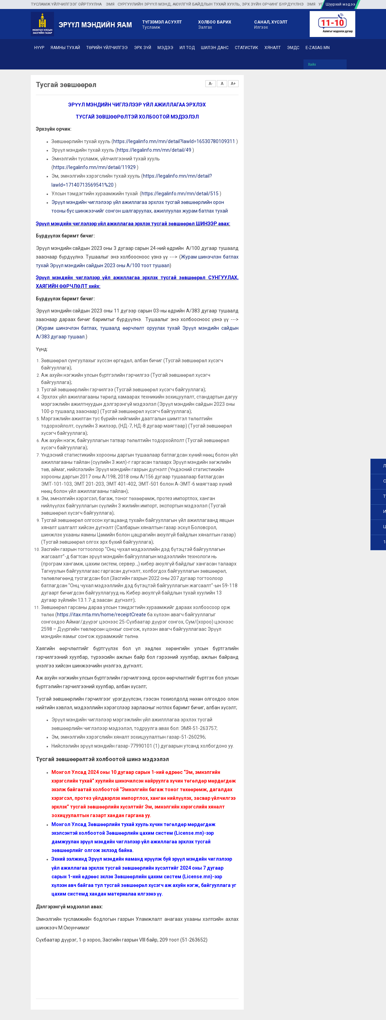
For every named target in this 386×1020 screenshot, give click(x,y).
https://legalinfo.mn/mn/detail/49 (154, 150)
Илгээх (271, 24)
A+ (233, 83)
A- (210, 83)
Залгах (214, 24)
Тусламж (162, 24)
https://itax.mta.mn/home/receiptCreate (101, 614)
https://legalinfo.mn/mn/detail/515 (180, 193)
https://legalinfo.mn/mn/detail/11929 (94, 167)
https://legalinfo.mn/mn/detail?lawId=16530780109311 (174, 141)
